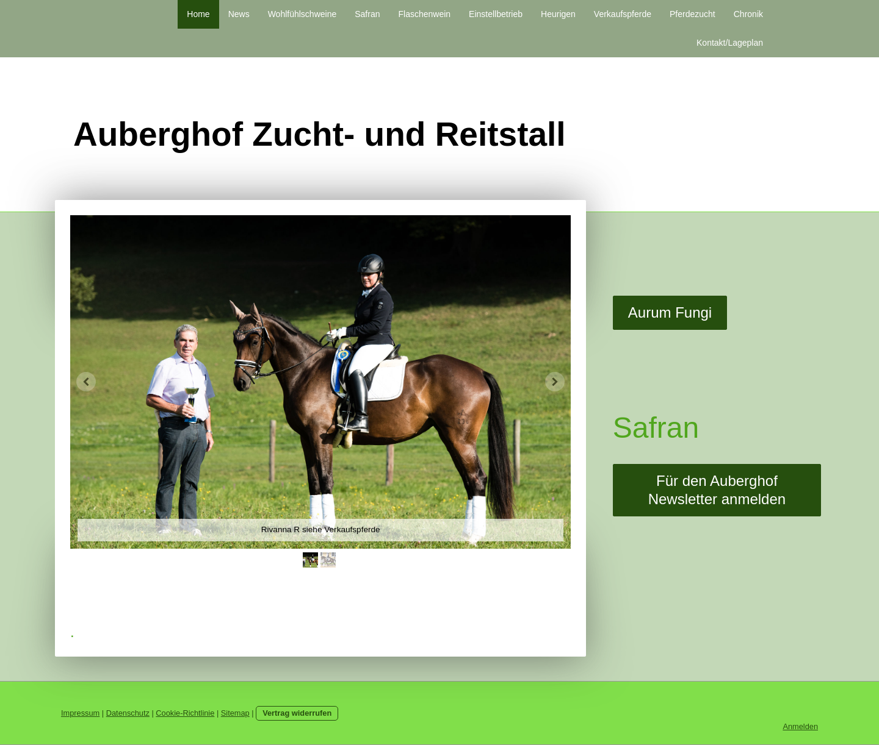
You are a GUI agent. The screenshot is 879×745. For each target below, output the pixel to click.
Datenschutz (128, 713)
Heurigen (558, 14)
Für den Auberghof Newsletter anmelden (717, 489)
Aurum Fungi (670, 312)
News (239, 14)
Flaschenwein (424, 14)
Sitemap (235, 713)
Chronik (748, 14)
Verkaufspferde (622, 14)
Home (198, 14)
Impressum (80, 713)
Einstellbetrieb (496, 14)
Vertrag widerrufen (296, 713)
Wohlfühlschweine (302, 14)
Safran (367, 14)
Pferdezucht (692, 14)
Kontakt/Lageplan (729, 43)
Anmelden (800, 726)
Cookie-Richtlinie (185, 713)
